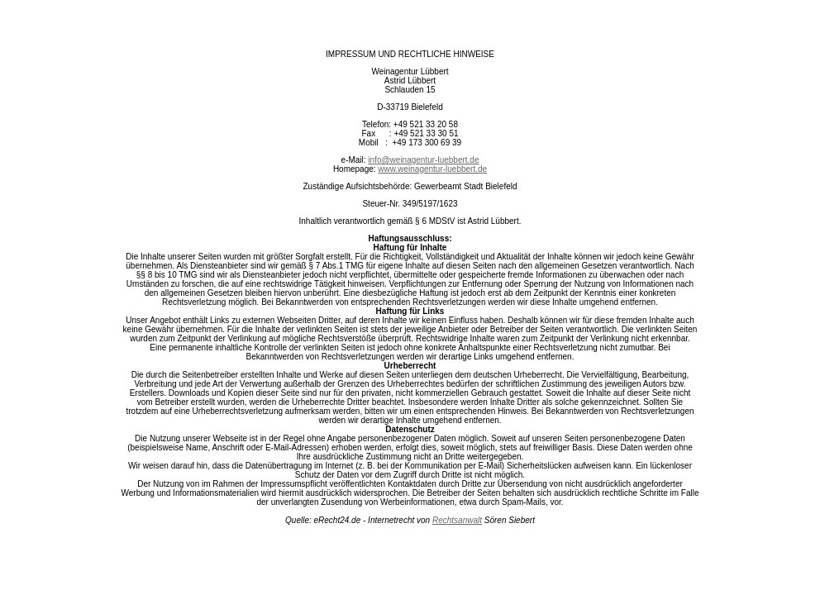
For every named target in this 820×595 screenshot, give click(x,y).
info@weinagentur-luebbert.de (423, 159)
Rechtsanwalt (457, 520)
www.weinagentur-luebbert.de (432, 169)
